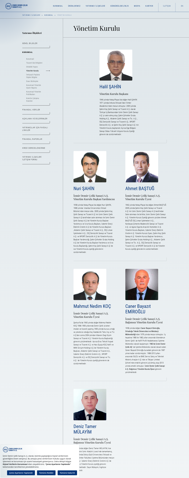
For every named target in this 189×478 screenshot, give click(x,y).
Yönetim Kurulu (38, 71)
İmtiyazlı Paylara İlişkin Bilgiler (33, 76)
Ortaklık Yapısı (32, 67)
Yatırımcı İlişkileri (31, 15)
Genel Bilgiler (30, 43)
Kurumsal (48, 15)
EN (182, 6)
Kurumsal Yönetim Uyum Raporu (33, 86)
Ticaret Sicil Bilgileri (34, 63)
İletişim (167, 6)
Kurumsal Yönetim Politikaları (33, 93)
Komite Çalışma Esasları (32, 99)
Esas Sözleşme (32, 81)
